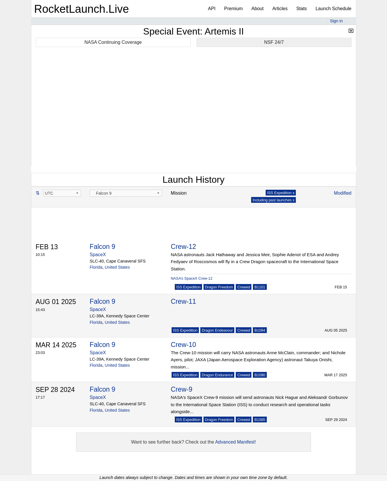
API (211, 8)
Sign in (336, 21)
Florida (96, 267)
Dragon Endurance (217, 375)
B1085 (259, 419)
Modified (342, 193)
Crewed (243, 287)
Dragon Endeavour (217, 330)
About (257, 8)
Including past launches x (273, 200)
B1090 (259, 375)
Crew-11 (183, 301)
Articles (279, 8)
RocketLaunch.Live (81, 9)
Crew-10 (183, 344)
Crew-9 (181, 389)
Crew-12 (183, 246)
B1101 (259, 287)
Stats (301, 8)
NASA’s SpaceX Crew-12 (191, 278)
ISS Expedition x (280, 193)
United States (117, 267)
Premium (233, 8)
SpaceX (98, 254)
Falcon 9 (102, 246)
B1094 (259, 330)
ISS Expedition (188, 287)
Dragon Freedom (219, 287)
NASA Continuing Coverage (113, 42)
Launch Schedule (334, 8)
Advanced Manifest (235, 442)
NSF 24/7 (274, 42)
